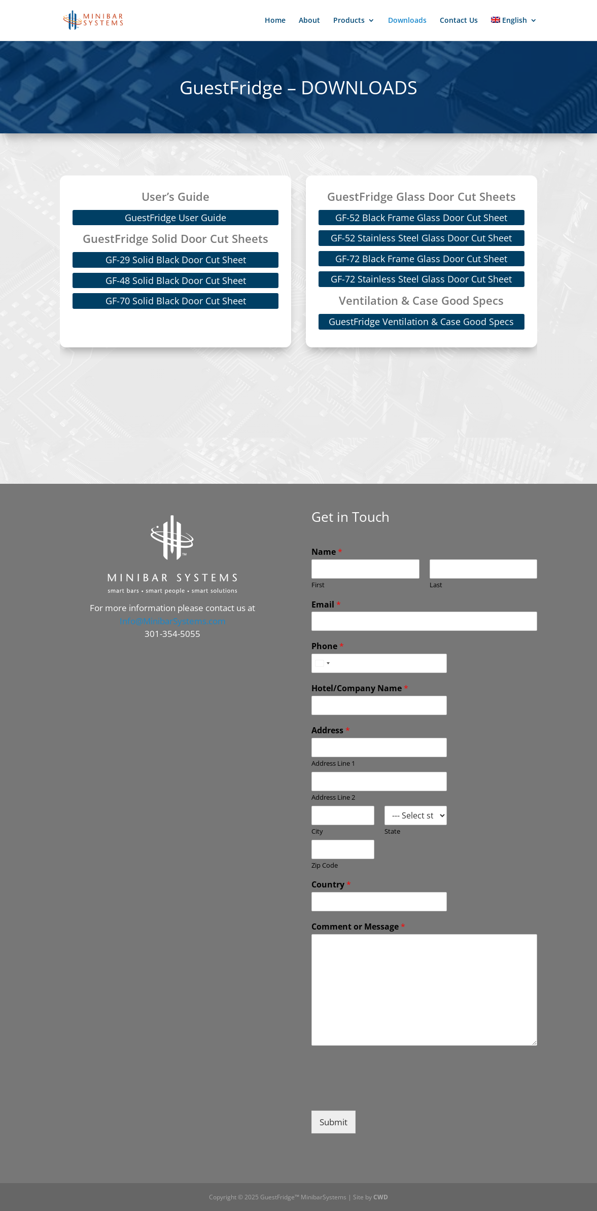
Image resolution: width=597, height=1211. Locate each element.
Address (330, 730)
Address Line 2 (333, 797)
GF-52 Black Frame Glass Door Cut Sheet (421, 217)
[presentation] (388, 1094)
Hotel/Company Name (359, 688)
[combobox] (322, 663)
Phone (327, 646)
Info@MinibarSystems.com (173, 621)
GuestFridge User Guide (175, 217)
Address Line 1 (333, 763)
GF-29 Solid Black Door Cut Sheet (176, 260)
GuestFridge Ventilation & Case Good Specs (421, 321)
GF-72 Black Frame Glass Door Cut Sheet (421, 259)
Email (326, 604)
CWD (380, 1197)
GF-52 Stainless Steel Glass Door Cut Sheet (421, 238)
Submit (333, 1122)
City (317, 831)
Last (436, 585)
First (318, 585)
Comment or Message (358, 926)
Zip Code (324, 865)
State (392, 831)
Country (331, 884)
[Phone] (379, 663)
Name (326, 552)
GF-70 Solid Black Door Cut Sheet (176, 301)
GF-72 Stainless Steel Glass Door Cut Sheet (421, 279)
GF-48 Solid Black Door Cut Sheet (176, 280)
